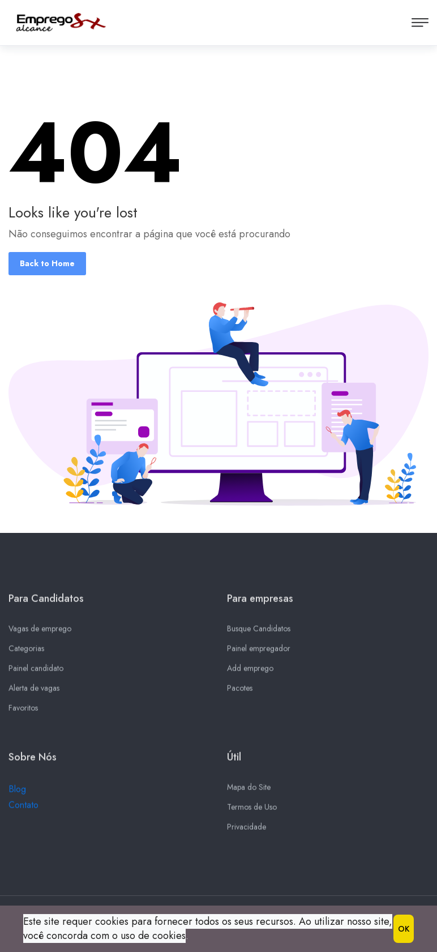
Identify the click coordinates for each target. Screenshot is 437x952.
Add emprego (250, 671)
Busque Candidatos (258, 632)
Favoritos (23, 711)
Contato (23, 808)
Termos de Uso (252, 810)
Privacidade (246, 830)
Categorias (26, 652)
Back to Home (47, 263)
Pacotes (239, 691)
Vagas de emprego (39, 632)
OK (403, 928)
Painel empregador (258, 652)
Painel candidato (35, 671)
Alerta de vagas (33, 691)
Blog (17, 792)
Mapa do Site (249, 790)
